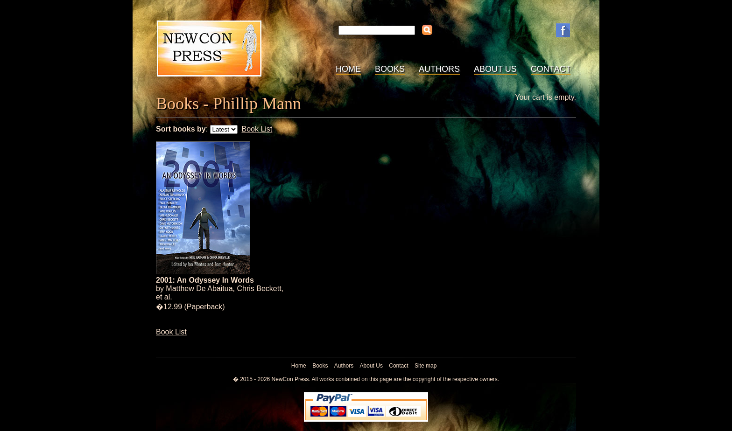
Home (348, 69)
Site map (425, 365)
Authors (439, 69)
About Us (495, 69)
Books (390, 69)
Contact (551, 69)
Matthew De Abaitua (199, 288)
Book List (256, 129)
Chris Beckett (259, 288)
